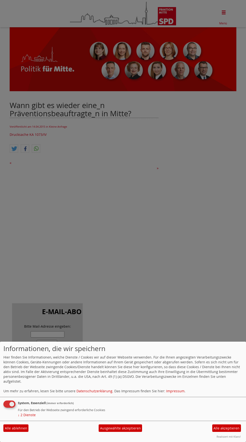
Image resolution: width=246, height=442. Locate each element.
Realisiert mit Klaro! (229, 436)
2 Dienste (27, 415)
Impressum (175, 391)
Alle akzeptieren (226, 428)
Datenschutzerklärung (94, 391)
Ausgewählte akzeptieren (120, 428)
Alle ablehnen (16, 428)
